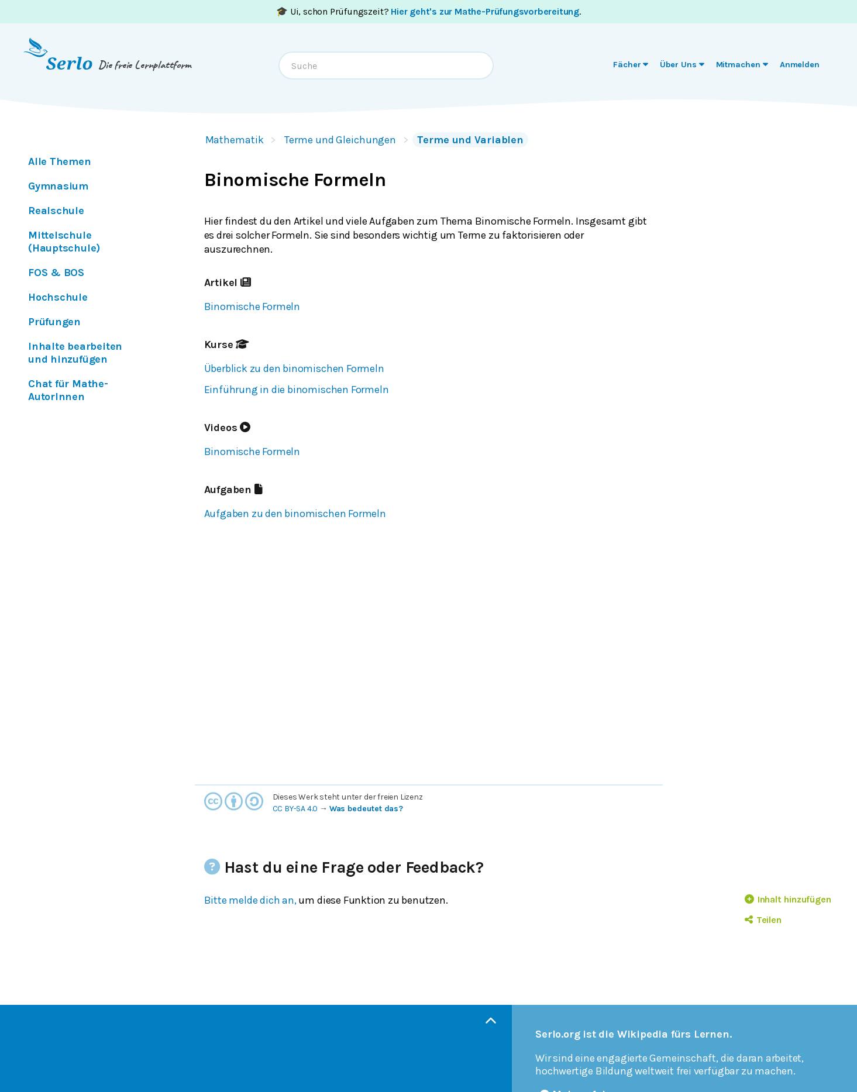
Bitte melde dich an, (250, 900)
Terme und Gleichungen (340, 139)
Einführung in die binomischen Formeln (296, 389)
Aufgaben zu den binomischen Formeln (295, 513)
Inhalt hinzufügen (788, 899)
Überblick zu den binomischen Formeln (294, 368)
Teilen (763, 919)
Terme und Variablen (470, 139)
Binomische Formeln (252, 306)
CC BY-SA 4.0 (295, 809)
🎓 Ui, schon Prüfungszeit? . (428, 11)
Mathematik (234, 139)
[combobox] (386, 65)
